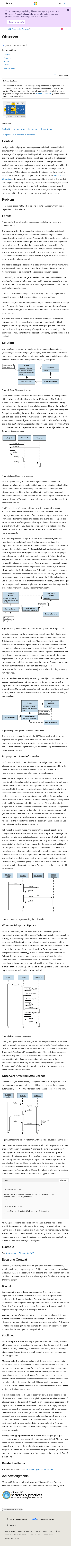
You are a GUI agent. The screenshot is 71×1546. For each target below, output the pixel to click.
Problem (7, 58)
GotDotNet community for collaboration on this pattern (26, 129)
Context (7, 55)
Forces (6, 61)
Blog (36, 1531)
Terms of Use (35, 1535)
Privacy (57, 1531)
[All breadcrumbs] (4, 29)
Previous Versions (25, 1531)
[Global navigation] (2, 3)
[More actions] (67, 29)
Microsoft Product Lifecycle (18, 13)
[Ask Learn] (62, 29)
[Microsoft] (35, 3)
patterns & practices (43, 93)
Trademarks (47, 1535)
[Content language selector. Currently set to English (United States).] (16, 1519)
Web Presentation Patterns (18, 29)
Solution (7, 64)
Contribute (47, 1531)
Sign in (66, 3)
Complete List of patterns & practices (18, 134)
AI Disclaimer (10, 1531)
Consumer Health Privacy (15, 1535)
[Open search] (60, 3)
